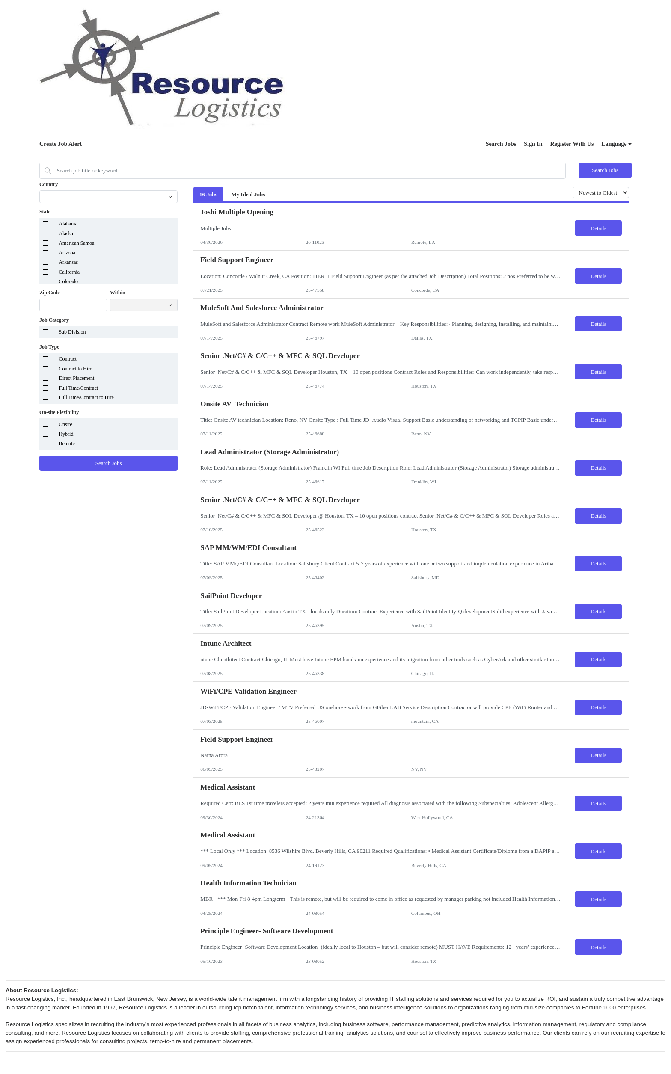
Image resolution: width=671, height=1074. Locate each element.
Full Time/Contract (78, 388)
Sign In (533, 144)
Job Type (49, 347)
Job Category (54, 320)
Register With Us (572, 144)
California (69, 272)
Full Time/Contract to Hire (86, 397)
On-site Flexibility (59, 412)
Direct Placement (76, 378)
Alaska (66, 234)
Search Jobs (501, 144)
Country (48, 184)
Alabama (68, 224)
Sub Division (72, 332)
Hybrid (66, 434)
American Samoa (76, 243)
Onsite (65, 424)
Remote (66, 444)
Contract (67, 359)
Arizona (67, 253)
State (44, 212)
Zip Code (49, 293)
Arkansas (68, 262)
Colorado (68, 281)
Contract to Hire (75, 369)
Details (598, 228)
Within (117, 293)
